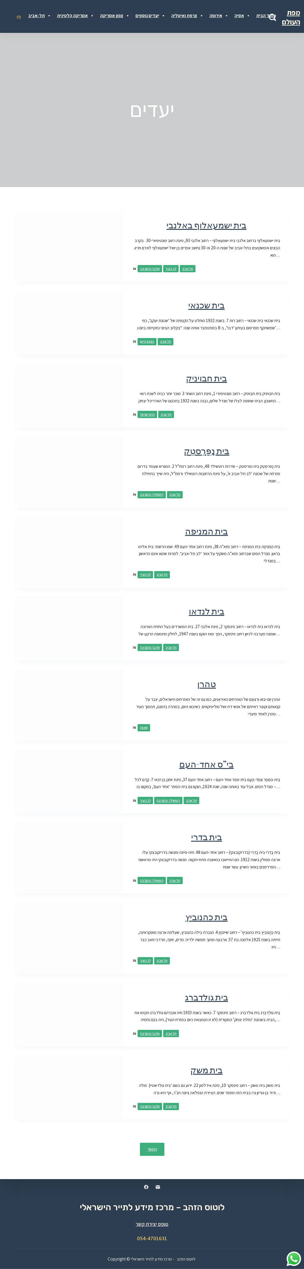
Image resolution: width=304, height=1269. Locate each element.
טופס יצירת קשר (152, 1223)
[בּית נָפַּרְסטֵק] (69, 471)
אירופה (219, 16)
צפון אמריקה (115, 16)
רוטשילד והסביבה (151, 494)
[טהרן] (69, 704)
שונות (144, 727)
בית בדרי (206, 837)
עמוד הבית (266, 16)
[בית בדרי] (69, 857)
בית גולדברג (206, 997)
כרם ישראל (147, 414)
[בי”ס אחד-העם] (69, 781)
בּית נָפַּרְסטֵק (206, 451)
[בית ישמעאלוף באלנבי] (69, 246)
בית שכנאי (206, 305)
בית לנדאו (206, 611)
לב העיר (171, 268)
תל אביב (187, 268)
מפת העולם (291, 17)
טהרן (206, 684)
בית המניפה (206, 531)
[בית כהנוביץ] (69, 937)
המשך (152, 1149)
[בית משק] (69, 1087)
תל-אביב (39, 16)
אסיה (242, 16)
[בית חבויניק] (69, 395)
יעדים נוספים (151, 16)
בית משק (206, 1070)
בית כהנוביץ (206, 917)
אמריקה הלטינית (75, 16)
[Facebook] (146, 1187)
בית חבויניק (206, 378)
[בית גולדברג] (69, 1014)
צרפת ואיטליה (187, 16)
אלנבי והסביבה (150, 268)
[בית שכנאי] (69, 322)
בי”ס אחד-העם (206, 764)
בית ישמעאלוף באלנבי (206, 225)
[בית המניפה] (69, 552)
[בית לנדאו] (69, 628)
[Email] (158, 1187)
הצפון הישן (147, 341)
